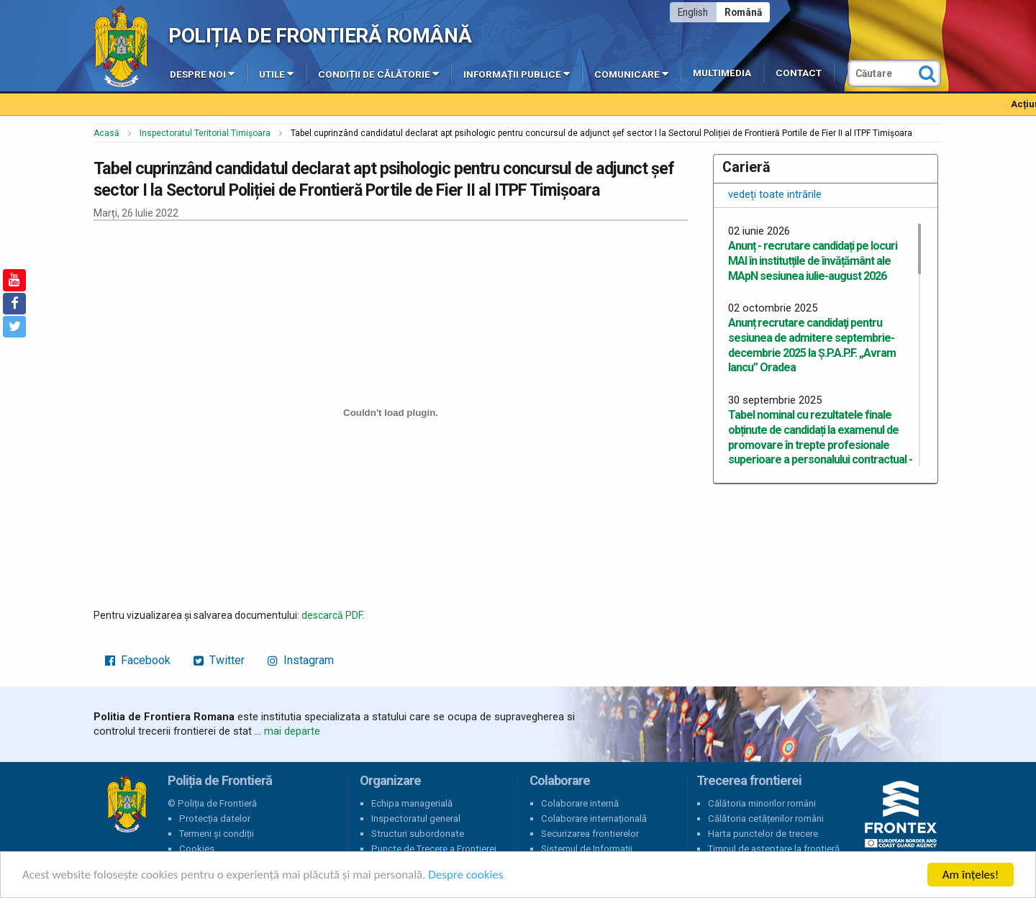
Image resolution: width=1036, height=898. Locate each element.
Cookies (196, 848)
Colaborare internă (580, 803)
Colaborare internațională (594, 818)
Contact (799, 73)
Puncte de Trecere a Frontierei (433, 848)
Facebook (138, 660)
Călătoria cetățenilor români (766, 818)
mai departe (292, 731)
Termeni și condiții (216, 833)
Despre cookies (466, 876)
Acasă (106, 133)
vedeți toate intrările (775, 194)
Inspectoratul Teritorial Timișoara (205, 133)
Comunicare (631, 73)
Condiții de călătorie (378, 73)
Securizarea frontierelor (590, 833)
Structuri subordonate (417, 833)
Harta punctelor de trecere (763, 833)
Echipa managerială (412, 803)
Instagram (301, 660)
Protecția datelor (214, 818)
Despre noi (202, 73)
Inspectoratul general (415, 818)
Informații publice (516, 73)
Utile (276, 73)
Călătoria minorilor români (762, 803)
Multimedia (722, 73)
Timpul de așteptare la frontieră (774, 848)
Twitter (219, 660)
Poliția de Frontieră (126, 804)
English (693, 12)
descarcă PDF (331, 615)
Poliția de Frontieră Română (319, 35)
